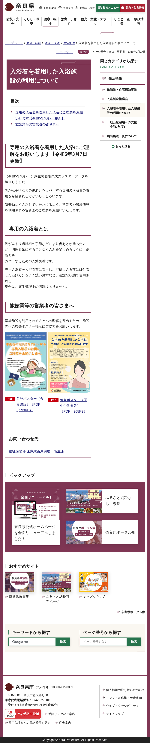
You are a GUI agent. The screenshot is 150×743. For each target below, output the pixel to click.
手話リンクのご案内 (61, 714)
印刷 (84, 51)
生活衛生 (69, 43)
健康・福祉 (33, 43)
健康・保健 (52, 43)
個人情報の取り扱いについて (125, 690)
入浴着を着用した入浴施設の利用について (123, 111)
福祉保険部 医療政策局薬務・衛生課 (38, 451)
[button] (48, 8)
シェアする (64, 52)
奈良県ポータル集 (133, 612)
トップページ (14, 43)
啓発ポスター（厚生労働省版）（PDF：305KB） (73, 405)
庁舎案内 (65, 722)
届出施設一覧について (122, 136)
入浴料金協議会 (117, 99)
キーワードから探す (31, 632)
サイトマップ (115, 713)
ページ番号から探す (102, 632)
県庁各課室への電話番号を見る (29, 722)
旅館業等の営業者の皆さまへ (37, 124)
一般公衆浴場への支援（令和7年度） (122, 124)
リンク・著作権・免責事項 (124, 697)
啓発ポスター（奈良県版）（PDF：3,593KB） (30, 404)
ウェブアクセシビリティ (122, 705)
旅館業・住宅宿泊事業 (122, 89)
